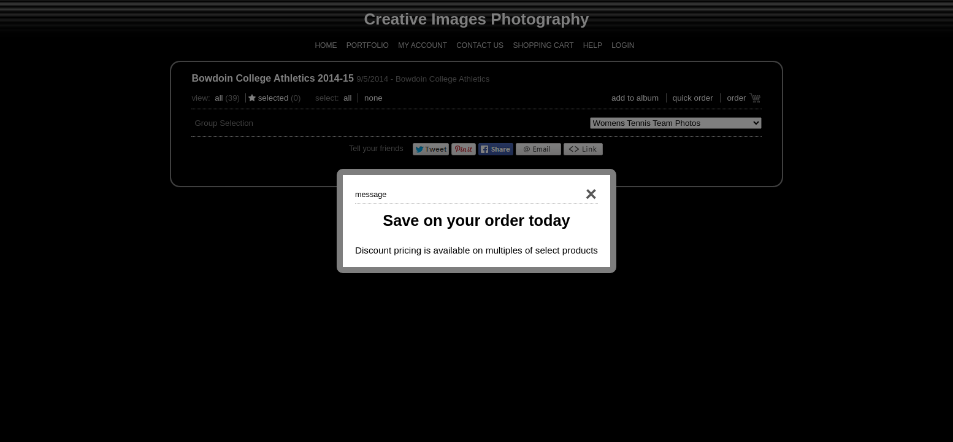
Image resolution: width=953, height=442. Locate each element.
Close (573, 194)
